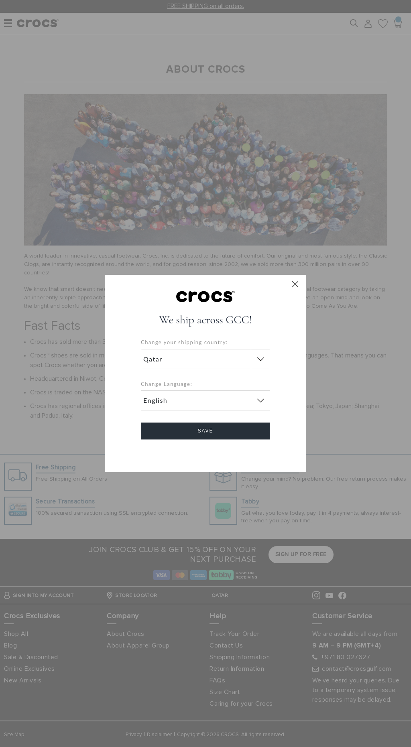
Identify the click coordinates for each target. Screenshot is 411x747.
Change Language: (166, 384)
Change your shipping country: (184, 342)
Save (205, 431)
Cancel (206, 454)
